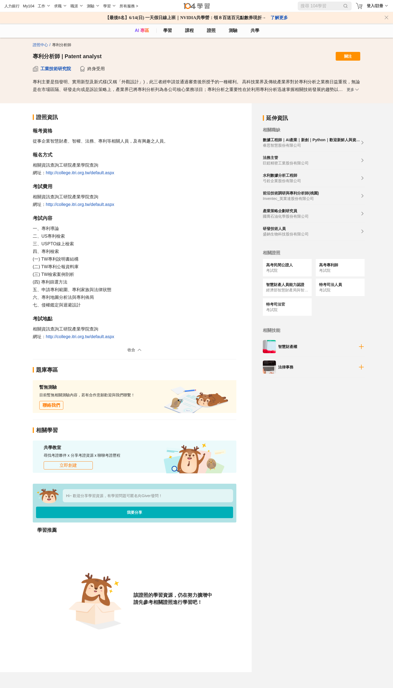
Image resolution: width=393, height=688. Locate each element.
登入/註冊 (375, 6)
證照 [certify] (211, 30)
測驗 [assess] (233, 30)
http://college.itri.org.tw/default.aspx (80, 172)
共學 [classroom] (255, 30)
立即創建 (68, 465)
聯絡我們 (51, 405)
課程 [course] (189, 30)
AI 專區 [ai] (142, 30)
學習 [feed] (167, 30)
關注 (348, 56)
